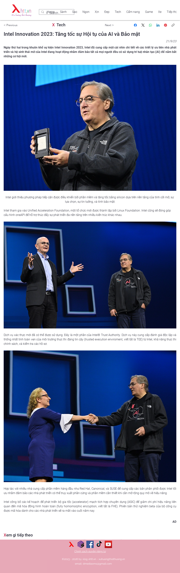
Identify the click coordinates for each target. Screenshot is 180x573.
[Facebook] (135, 25)
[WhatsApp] (150, 25)
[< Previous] (15, 25)
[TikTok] (99, 544)
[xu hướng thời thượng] (71, 544)
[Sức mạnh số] (80, 544)
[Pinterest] (165, 25)
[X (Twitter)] (143, 25)
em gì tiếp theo (18, 535)
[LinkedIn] (158, 25)
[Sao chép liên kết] (173, 25)
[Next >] (103, 25)
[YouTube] (108, 544)
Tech (58, 25)
